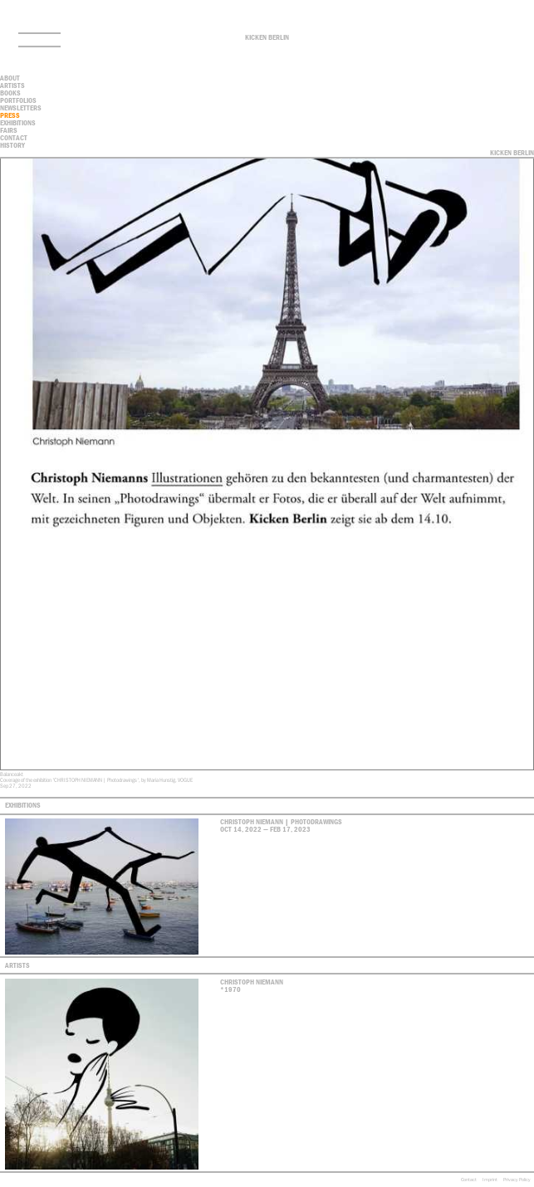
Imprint (490, 1179)
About (10, 78)
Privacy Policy (516, 1179)
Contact (469, 1179)
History (12, 145)
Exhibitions (18, 123)
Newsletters (21, 108)
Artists (12, 85)
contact (13, 138)
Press (10, 115)
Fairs (8, 130)
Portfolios (18, 100)
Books (10, 93)
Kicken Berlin (267, 37)
